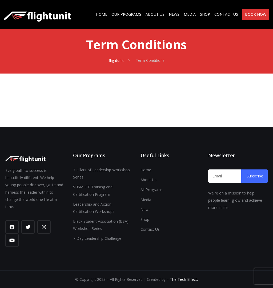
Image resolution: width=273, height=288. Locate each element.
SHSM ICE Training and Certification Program (93, 190)
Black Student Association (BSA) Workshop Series (101, 225)
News (174, 14)
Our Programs (126, 14)
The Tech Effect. (184, 279)
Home (101, 14)
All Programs (151, 189)
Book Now (255, 14)
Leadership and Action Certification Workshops (93, 208)
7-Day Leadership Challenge (97, 238)
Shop (205, 14)
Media (190, 14)
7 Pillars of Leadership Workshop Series (101, 173)
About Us (155, 14)
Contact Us (226, 14)
